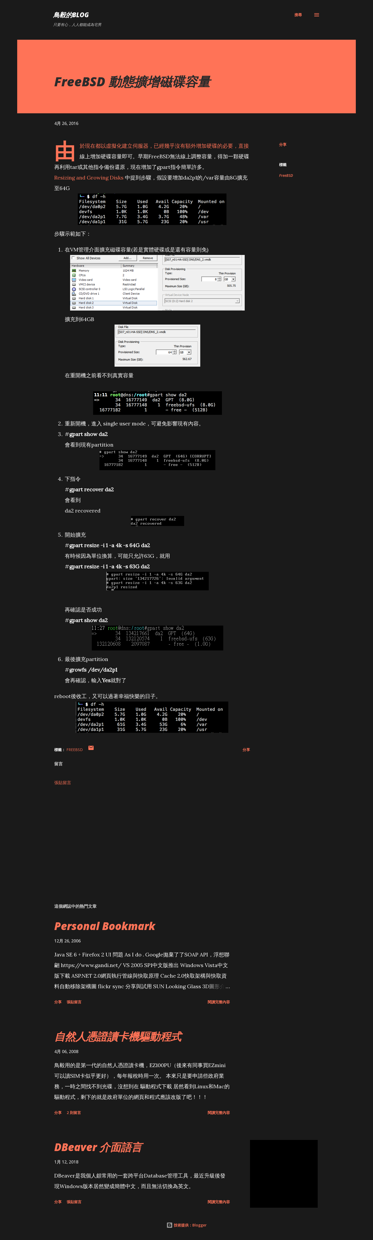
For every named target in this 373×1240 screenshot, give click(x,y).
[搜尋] (298, 15)
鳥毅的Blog (71, 14)
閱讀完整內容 (219, 1001)
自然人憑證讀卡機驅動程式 (117, 1036)
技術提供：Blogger (186, 1225)
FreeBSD (286, 175)
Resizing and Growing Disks (89, 177)
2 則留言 (74, 1112)
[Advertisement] (143, 837)
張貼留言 (62, 782)
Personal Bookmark (104, 926)
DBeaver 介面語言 (98, 1147)
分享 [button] (282, 144)
